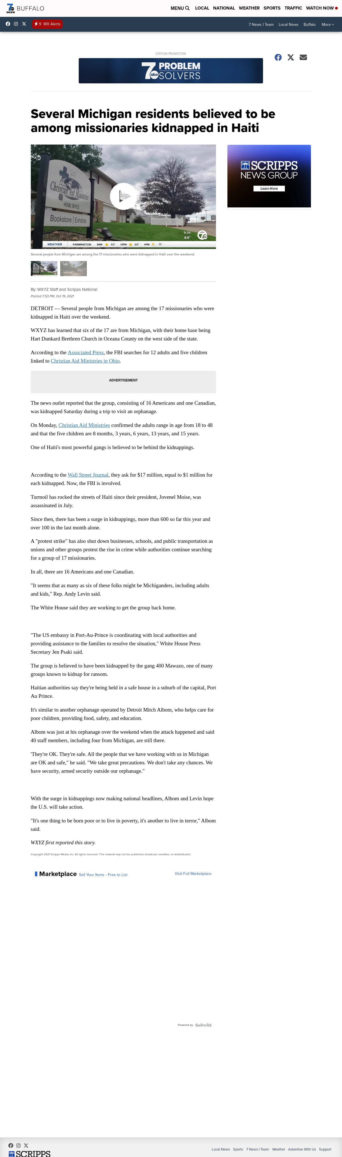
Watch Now (322, 8)
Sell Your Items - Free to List (103, 875)
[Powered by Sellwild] (203, 1026)
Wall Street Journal (88, 474)
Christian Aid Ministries (85, 425)
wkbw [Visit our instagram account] (17, 24)
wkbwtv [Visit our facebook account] (9, 24)
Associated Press (86, 352)
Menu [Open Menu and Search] (180, 8)
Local (202, 8)
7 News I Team (261, 25)
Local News (289, 25)
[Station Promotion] (171, 71)
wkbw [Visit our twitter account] (25, 24)
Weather (249, 8)
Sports (272, 8)
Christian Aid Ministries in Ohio (86, 360)
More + (328, 25)
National (224, 8)
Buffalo (310, 25)
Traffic (293, 8)
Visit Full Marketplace (193, 874)
